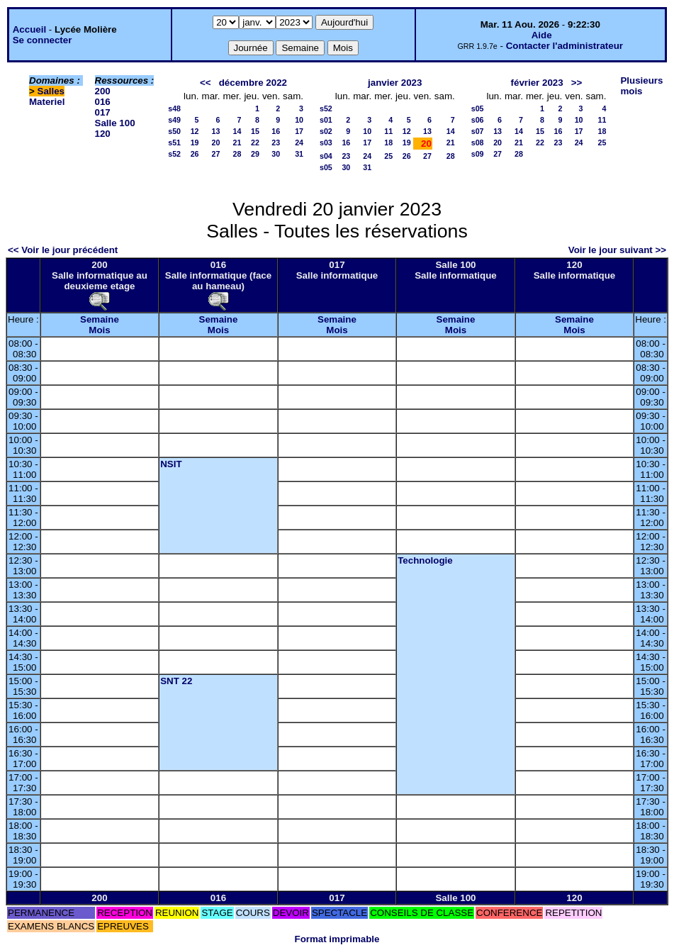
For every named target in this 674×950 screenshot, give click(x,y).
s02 (326, 131)
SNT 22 (176, 681)
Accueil (29, 29)
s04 (326, 156)
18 (388, 142)
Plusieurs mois (641, 85)
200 (103, 91)
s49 (174, 120)
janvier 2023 (395, 82)
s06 (477, 120)
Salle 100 (115, 123)
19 (195, 142)
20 (216, 142)
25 (388, 156)
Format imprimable (337, 939)
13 (216, 131)
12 (195, 131)
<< (205, 82)
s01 (326, 120)
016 (103, 101)
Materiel (46, 101)
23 (275, 142)
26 (195, 154)
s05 (326, 167)
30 (275, 154)
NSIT (170, 464)
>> (577, 82)
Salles (51, 91)
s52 (174, 154)
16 (275, 131)
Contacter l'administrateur (564, 45)
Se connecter (42, 40)
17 (299, 131)
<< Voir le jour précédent (63, 250)
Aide (542, 35)
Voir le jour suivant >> (617, 250)
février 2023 (537, 82)
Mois (99, 330)
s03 (326, 142)
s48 (174, 108)
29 (255, 154)
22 (255, 142)
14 (237, 131)
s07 (477, 131)
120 (103, 133)
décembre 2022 (253, 82)
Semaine (99, 319)
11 (388, 131)
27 (216, 154)
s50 (174, 131)
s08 (477, 142)
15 (255, 131)
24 (299, 142)
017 (103, 112)
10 (299, 120)
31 (299, 154)
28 (237, 154)
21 (237, 142)
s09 (477, 154)
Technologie (425, 560)
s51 (174, 142)
